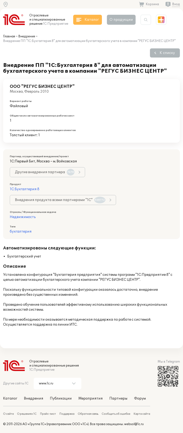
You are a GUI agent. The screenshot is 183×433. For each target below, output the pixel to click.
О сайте (8, 414)
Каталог (10, 398)
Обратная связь (88, 414)
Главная (9, 36)
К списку (167, 53)
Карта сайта (142, 414)
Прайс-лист (48, 414)
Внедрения (26, 36)
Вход (176, 4)
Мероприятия (90, 398)
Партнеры (118, 398)
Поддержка (66, 414)
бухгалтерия (21, 231)
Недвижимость (23, 217)
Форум (140, 398)
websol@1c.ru (134, 424)
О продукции (121, 20)
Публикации (61, 398)
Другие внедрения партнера (44, 172)
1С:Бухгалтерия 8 (24, 189)
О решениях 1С (27, 414)
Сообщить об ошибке (116, 414)
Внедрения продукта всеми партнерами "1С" (60, 200)
